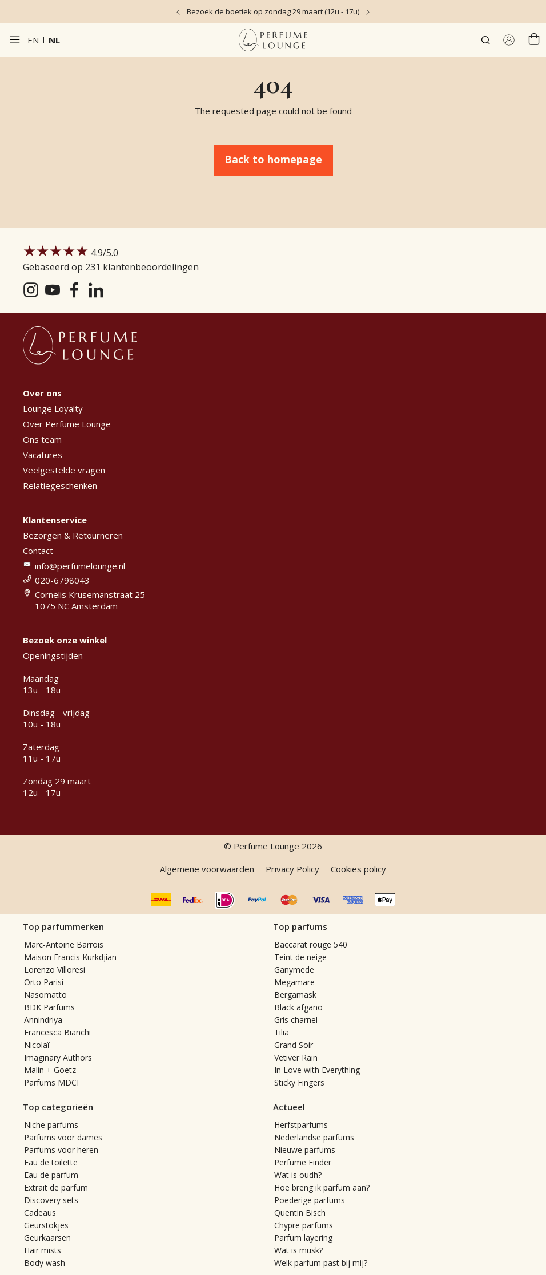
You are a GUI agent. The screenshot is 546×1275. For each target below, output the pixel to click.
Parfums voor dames (63, 1137)
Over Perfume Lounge (67, 424)
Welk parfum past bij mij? (320, 1262)
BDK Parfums (49, 1007)
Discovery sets (51, 1200)
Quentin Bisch (300, 1212)
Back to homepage (273, 159)
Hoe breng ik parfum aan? (322, 1187)
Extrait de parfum (56, 1187)
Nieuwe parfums (304, 1149)
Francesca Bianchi (57, 1032)
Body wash (44, 1262)
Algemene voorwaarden (207, 869)
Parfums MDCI (51, 1082)
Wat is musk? (298, 1250)
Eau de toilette (51, 1162)
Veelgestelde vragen (64, 470)
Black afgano (298, 1007)
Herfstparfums (301, 1124)
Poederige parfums (309, 1200)
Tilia (281, 1032)
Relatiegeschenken (60, 485)
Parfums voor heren (61, 1149)
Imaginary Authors (58, 1057)
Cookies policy (358, 869)
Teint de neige (300, 957)
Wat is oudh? (298, 1174)
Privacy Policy (292, 869)
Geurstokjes (46, 1225)
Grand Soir (293, 1044)
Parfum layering (303, 1237)
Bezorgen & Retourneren (73, 535)
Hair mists (42, 1250)
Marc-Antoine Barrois (63, 944)
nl (54, 40)
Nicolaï (37, 1044)
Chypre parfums (303, 1225)
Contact (38, 550)
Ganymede (294, 969)
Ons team (42, 439)
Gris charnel (296, 1019)
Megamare (294, 982)
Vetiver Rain (296, 1057)
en (33, 40)
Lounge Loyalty (53, 408)
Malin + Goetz (50, 1069)
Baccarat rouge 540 (310, 944)
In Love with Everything (317, 1069)
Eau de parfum (51, 1174)
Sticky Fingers (299, 1082)
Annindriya (43, 1019)
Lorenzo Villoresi (54, 969)
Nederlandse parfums (314, 1137)
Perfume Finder (302, 1162)
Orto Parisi (43, 982)
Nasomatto (45, 994)
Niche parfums (51, 1124)
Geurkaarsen (47, 1237)
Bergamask (295, 994)
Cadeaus (40, 1212)
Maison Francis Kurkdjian (70, 957)
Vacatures (42, 454)
